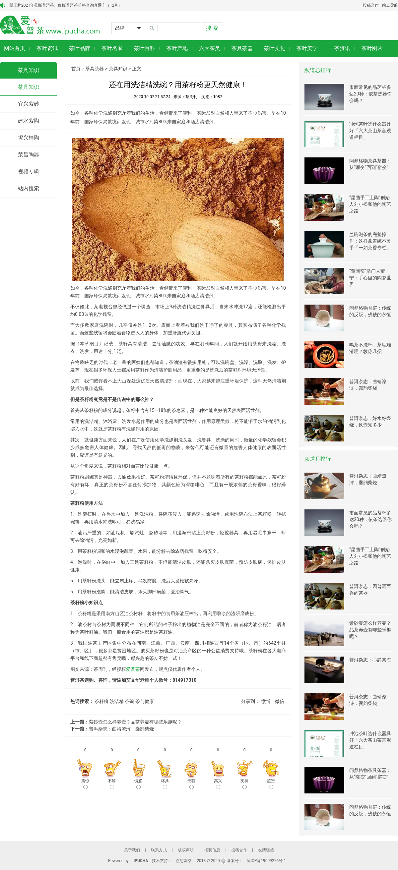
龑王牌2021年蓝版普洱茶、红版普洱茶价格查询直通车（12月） (65, 5)
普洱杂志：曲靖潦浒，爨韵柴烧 (121, 728)
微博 (266, 701)
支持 (244, 784)
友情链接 (266, 850)
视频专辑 (28, 171)
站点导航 (390, 5)
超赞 (271, 784)
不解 (112, 784)
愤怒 (138, 784)
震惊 (85, 784)
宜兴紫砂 (28, 104)
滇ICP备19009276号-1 (266, 860)
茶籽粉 (101, 701)
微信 (279, 701)
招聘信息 (212, 850)
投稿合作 (371, 5)
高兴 (218, 784)
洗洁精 (117, 701)
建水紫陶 (28, 121)
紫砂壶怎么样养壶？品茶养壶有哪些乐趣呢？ (135, 722)
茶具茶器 (94, 68)
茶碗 (129, 701)
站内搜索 (28, 188)
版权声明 (186, 850)
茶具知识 (28, 70)
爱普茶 (133, 669)
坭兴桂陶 (28, 138)
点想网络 (184, 860)
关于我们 (132, 850)
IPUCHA (141, 860)
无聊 (191, 784)
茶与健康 (144, 701)
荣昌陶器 (28, 154)
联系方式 (159, 850)
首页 (76, 68)
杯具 (165, 784)
